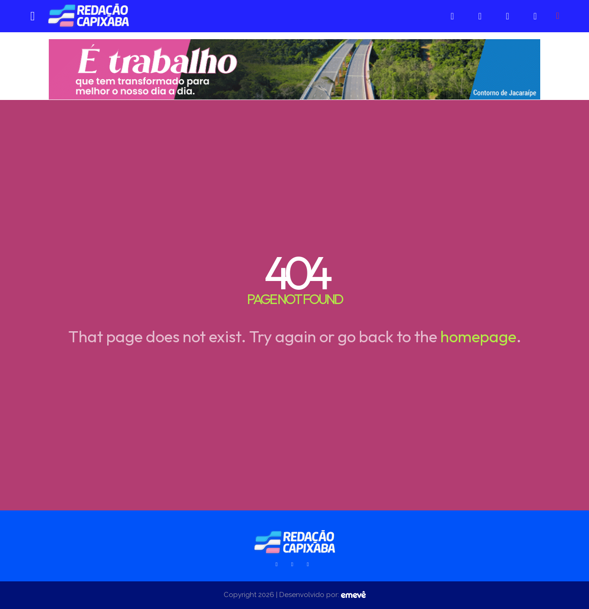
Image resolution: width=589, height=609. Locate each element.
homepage (478, 336)
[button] (558, 16)
